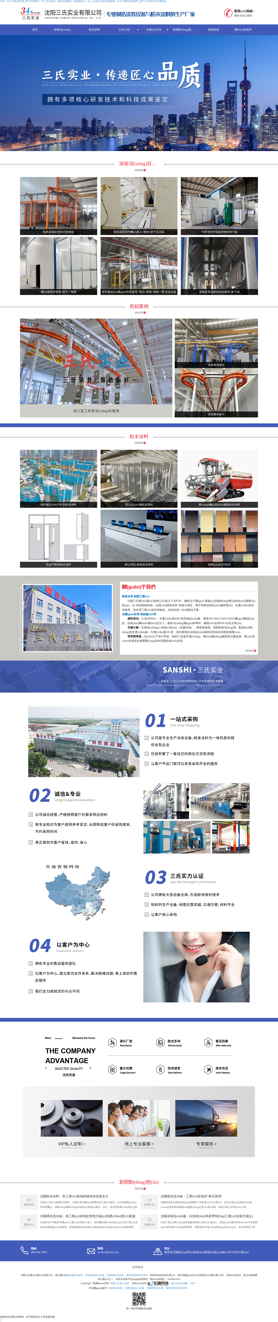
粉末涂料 (94, 29)
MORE (139, 170)
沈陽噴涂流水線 (115, 1275)
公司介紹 (124, 29)
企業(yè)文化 (154, 29)
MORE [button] (249, 650)
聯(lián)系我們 (243, 29)
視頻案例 (213, 29)
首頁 (35, 29)
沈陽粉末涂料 (76, 1275)
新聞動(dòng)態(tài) (184, 29)
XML (193, 1283)
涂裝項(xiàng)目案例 (66, 29)
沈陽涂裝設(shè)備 (94, 1275)
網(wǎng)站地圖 (179, 1283)
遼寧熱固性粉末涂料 (137, 1275)
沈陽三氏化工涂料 (119, 1283)
